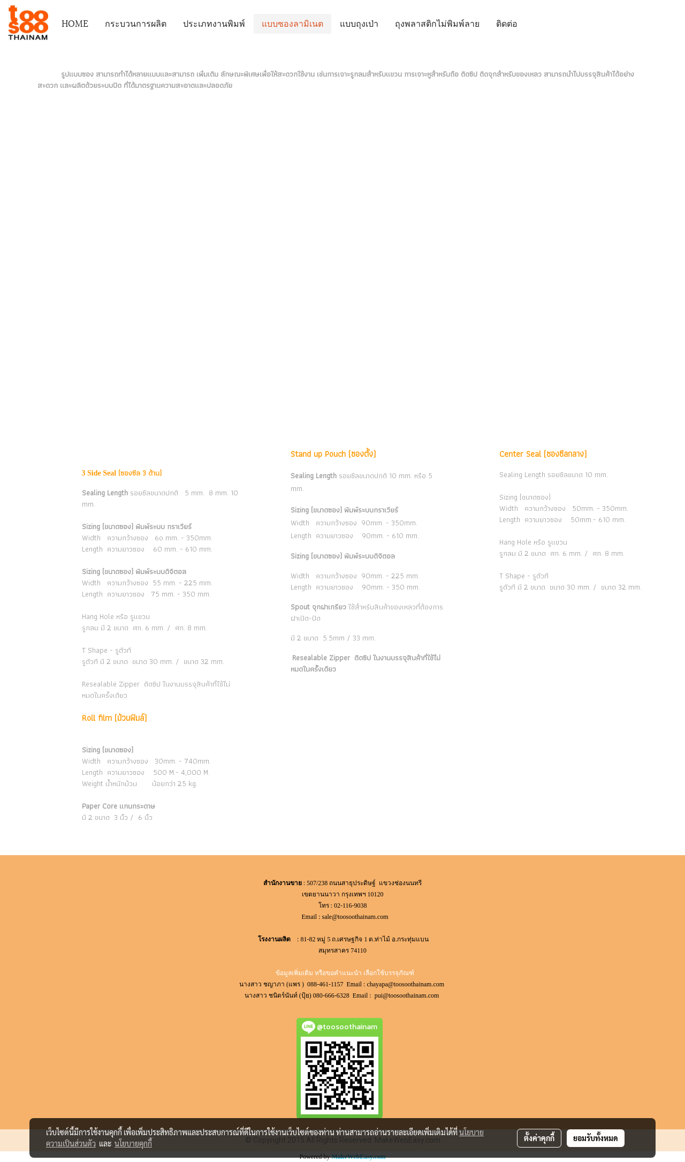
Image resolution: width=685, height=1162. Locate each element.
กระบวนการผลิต (135, 22)
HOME (75, 22)
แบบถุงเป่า (359, 22)
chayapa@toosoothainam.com (406, 984)
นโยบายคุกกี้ (133, 1143)
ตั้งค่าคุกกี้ (539, 1138)
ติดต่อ (506, 22)
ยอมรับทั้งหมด (595, 1138)
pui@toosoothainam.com (408, 995)
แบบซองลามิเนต (292, 22)
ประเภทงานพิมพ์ (214, 22)
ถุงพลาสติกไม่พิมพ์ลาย (437, 22)
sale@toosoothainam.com (355, 916)
